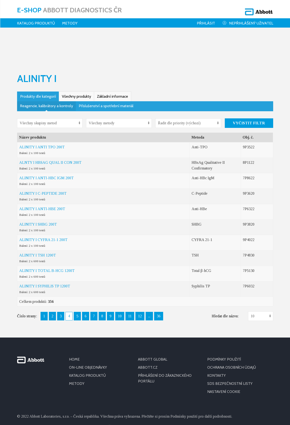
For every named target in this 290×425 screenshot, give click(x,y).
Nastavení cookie (224, 360)
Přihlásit (206, 20)
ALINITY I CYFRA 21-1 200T (43, 208)
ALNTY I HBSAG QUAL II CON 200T (50, 131)
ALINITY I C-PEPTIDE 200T (43, 162)
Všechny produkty (76, 65)
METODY (76, 352)
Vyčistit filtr (249, 92)
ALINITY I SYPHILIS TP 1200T (44, 255)
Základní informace (112, 65)
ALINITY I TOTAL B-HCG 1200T (47, 239)
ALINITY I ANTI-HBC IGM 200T (46, 147)
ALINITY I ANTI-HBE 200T (42, 177)
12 (140, 285)
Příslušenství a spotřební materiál (106, 74)
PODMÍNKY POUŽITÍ (224, 328)
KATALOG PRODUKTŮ (88, 344)
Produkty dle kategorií (38, 65)
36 (159, 285)
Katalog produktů (36, 20)
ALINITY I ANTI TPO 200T (42, 116)
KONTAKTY (216, 344)
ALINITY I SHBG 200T (38, 193)
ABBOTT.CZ (148, 336)
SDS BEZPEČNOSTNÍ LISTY (230, 352)
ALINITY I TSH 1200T (37, 224)
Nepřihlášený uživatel (247, 19)
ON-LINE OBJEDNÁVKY (88, 336)
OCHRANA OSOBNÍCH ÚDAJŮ (232, 336)
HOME (74, 328)
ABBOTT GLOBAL (153, 328)
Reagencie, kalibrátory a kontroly (46, 74)
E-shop (69, 8)
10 (120, 285)
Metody (70, 20)
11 (130, 285)
